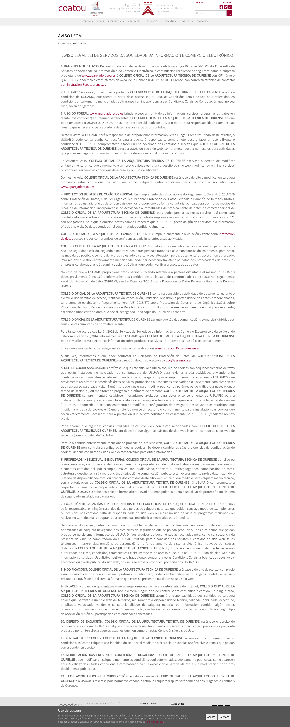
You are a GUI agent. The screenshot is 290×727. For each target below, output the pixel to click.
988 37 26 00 (149, 703)
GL (202, 2)
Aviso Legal (177, 703)
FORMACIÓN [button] (153, 21)
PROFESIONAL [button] (115, 21)
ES (196, 2)
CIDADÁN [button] (169, 21)
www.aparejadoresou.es (99, 75)
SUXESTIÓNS (186, 21)
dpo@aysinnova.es (179, 360)
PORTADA (63, 43)
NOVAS (100, 21)
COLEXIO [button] (86, 21)
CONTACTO (202, 21)
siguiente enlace (154, 721)
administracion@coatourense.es (83, 84)
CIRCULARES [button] (134, 21)
